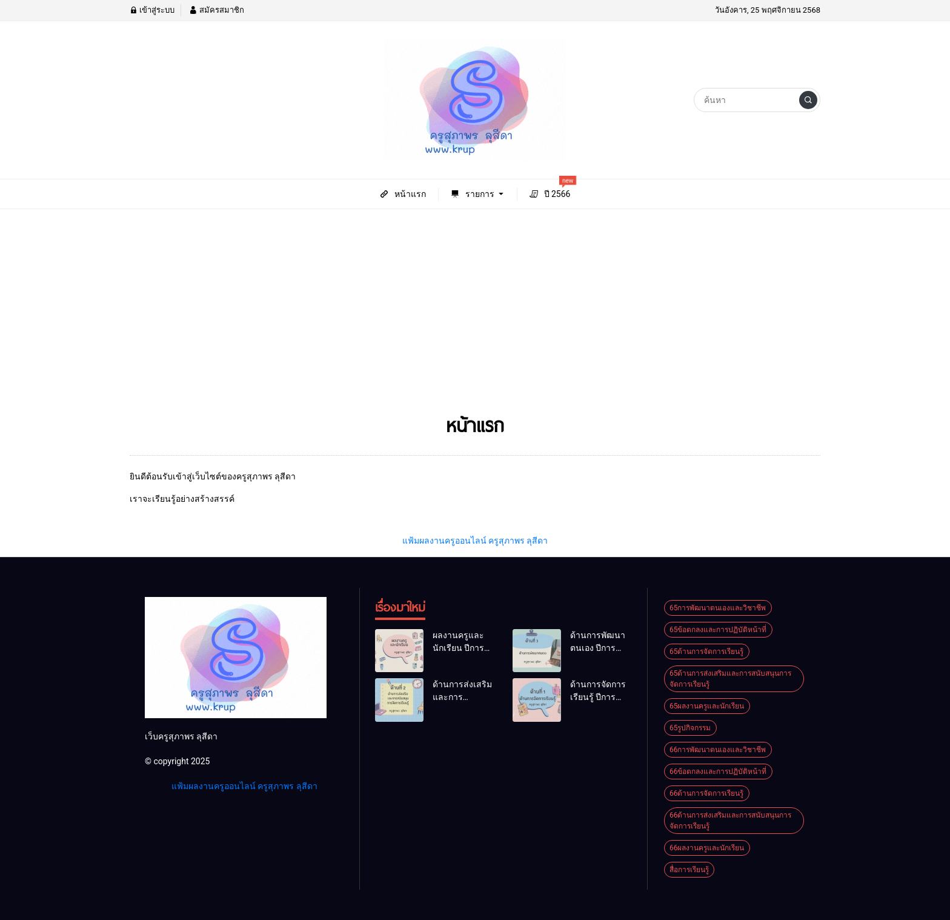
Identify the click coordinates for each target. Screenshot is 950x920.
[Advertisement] (475, 314)
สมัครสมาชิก (216, 10)
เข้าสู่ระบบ (152, 10)
